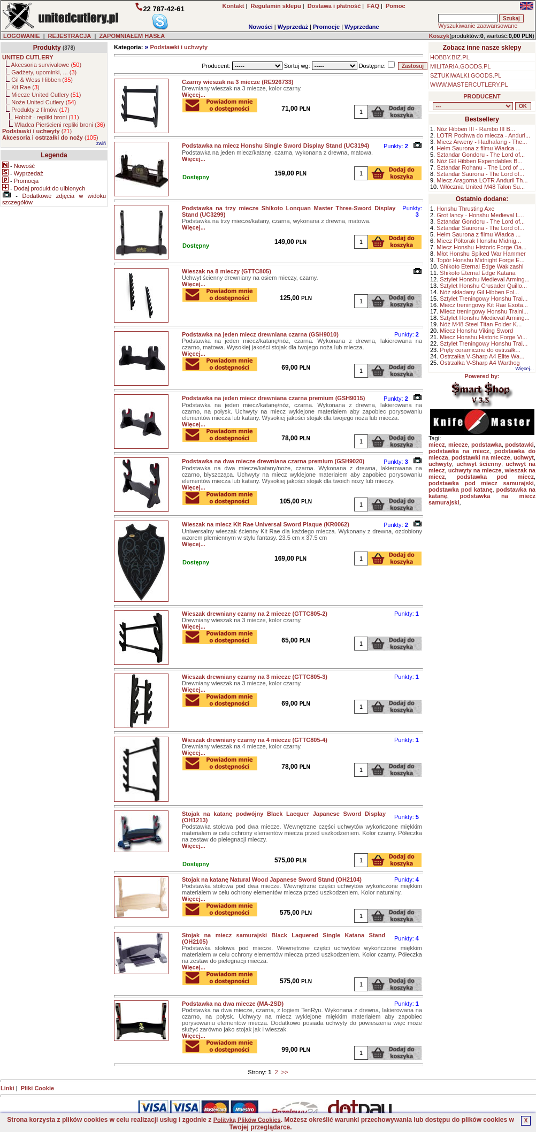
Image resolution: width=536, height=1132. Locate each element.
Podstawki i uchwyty (179, 47)
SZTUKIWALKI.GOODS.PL (465, 75)
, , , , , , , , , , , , (473, 106)
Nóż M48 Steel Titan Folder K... (481, 324)
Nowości (261, 27)
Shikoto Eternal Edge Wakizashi (481, 266)
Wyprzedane (361, 27)
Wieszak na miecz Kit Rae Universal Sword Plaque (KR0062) (265, 524)
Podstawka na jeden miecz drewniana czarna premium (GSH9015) (273, 398)
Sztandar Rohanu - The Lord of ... (480, 167)
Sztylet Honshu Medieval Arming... (485, 279)
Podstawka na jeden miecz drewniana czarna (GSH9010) (260, 334)
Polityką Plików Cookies (247, 1119)
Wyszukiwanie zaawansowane (477, 25)
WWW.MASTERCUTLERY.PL (469, 84)
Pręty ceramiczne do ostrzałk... (480, 350)
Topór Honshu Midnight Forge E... (480, 260)
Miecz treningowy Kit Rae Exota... (483, 305)
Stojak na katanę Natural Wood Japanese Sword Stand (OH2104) (272, 879)
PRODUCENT (482, 96)
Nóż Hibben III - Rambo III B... (476, 129)
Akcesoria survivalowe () (46, 65)
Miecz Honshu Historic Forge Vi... (483, 337)
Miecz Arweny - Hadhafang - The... (482, 142)
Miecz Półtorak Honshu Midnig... (479, 241)
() (37, 131)
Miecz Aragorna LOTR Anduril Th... (482, 180)
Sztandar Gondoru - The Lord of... (481, 154)
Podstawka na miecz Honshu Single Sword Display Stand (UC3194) (275, 145)
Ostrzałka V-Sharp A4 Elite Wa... (482, 356)
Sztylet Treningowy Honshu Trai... (483, 298)
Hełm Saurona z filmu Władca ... (478, 148)
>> (284, 1072)
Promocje (326, 27)
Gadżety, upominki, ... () (43, 72)
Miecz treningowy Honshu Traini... (484, 311)
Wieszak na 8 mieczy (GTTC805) (226, 271)
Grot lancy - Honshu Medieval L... (480, 215)
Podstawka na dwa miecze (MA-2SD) (233, 1003)
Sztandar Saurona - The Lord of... (480, 174)
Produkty (47, 47)
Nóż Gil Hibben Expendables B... (479, 161)
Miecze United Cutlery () (46, 94)
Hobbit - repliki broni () (46, 117)
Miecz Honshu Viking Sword (476, 330)
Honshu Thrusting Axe (465, 208)
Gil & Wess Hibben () (42, 80)
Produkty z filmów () (40, 109)
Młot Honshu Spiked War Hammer (481, 253)
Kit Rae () (25, 87)
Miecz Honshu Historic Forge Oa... (481, 247)
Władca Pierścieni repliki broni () (59, 124)
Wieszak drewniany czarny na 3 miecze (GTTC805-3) (254, 677)
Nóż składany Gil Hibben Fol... (479, 292)
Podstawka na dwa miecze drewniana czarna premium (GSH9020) (273, 461)
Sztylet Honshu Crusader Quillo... (483, 285)
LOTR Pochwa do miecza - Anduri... (483, 135)
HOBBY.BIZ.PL (450, 57)
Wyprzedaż (293, 27)
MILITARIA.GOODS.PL (460, 66)
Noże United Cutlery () (43, 102)
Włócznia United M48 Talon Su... (482, 186)
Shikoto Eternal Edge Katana (477, 273)
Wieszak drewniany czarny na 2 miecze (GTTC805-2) (254, 613)
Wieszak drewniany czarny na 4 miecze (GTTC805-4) (254, 740)
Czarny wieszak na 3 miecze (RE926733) (238, 82)
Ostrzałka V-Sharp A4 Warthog (479, 363)
